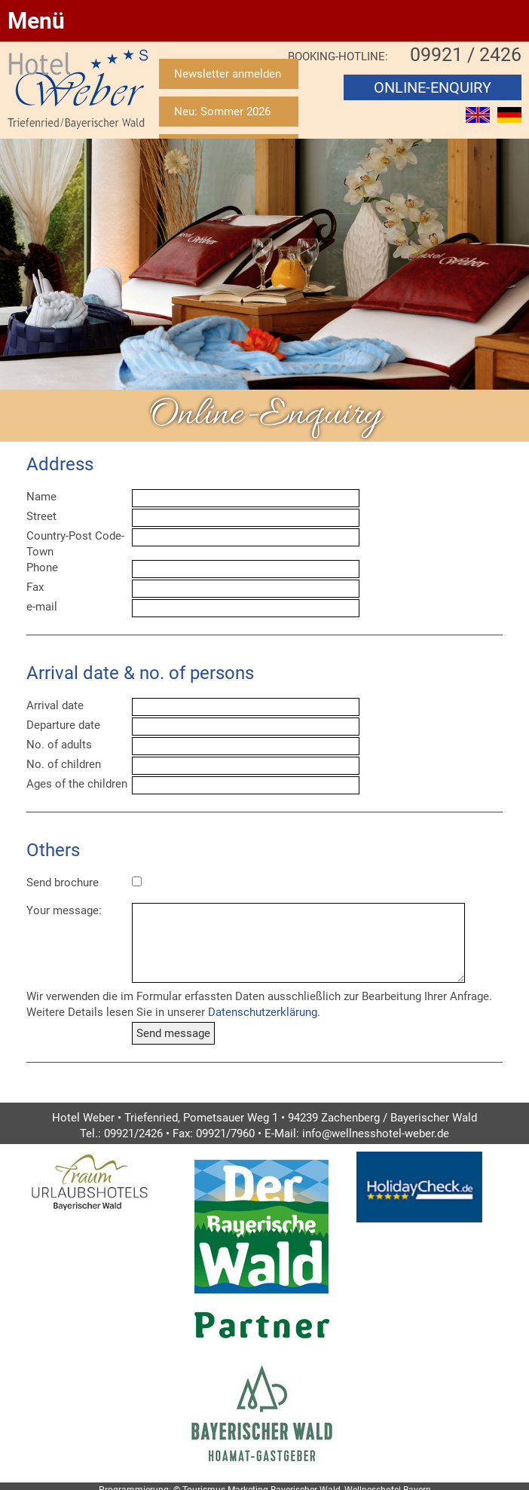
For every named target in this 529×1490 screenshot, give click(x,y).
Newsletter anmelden (227, 74)
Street (41, 516)
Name (41, 496)
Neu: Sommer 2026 (222, 111)
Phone (42, 567)
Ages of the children (76, 784)
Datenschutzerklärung (262, 1012)
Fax (35, 587)
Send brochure (62, 882)
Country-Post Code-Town (75, 543)
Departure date (63, 725)
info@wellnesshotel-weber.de (375, 1133)
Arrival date (55, 705)
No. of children (63, 764)
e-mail (41, 606)
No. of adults (59, 744)
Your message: (64, 910)
